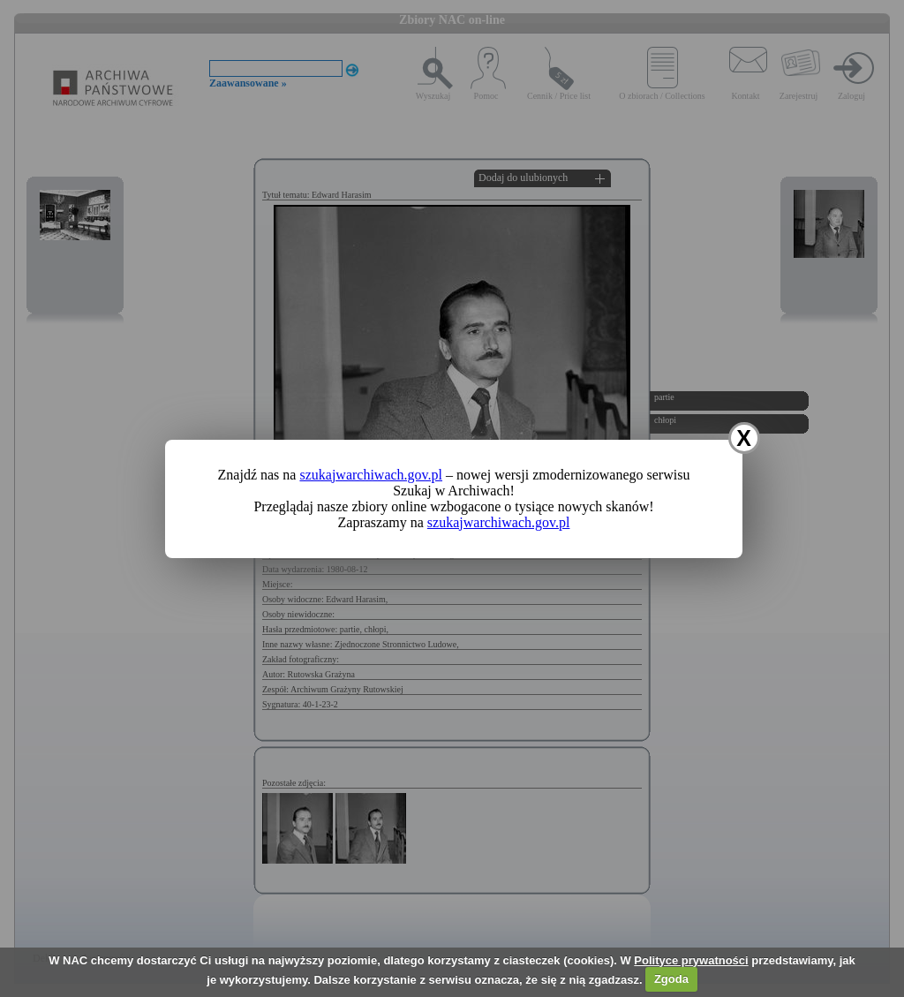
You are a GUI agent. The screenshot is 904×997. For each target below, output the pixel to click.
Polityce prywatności (691, 960)
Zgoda (671, 979)
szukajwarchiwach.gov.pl (370, 474)
